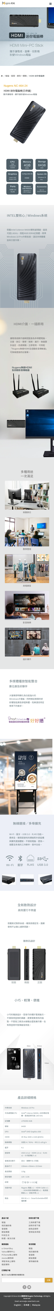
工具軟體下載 (34, 1222)
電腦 (4, 1222)
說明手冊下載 (34, 1225)
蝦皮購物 (5, 1264)
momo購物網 (8, 1258)
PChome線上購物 (9, 1255)
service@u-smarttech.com (29, 1301)
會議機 (4, 1229)
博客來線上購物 (8, 1261)
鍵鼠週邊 (5, 1232)
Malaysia (36, 1305)
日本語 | (28, 1305)
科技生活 (5, 1235)
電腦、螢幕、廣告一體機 (16, 75)
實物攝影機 (33, 1261)
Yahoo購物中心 (8, 1252)
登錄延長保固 (34, 1232)
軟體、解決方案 (8, 1238)
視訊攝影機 (6, 1225)
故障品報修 (33, 1229)
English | (18, 1305)
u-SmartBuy (7, 1248)
